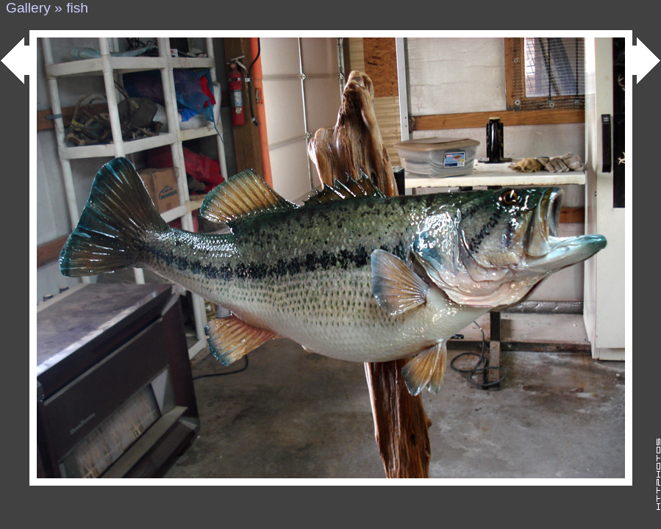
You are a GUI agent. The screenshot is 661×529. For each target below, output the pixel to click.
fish (77, 7)
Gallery (28, 7)
